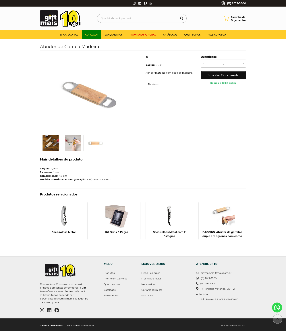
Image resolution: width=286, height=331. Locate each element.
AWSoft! (242, 325)
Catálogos (170, 34)
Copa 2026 (91, 34)
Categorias (70, 34)
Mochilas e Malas (151, 278)
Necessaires (148, 284)
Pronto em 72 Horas (143, 34)
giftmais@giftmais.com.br (216, 272)
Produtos (109, 272)
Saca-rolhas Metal (64, 232)
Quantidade (209, 56)
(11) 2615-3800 (236, 3)
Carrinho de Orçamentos (238, 18)
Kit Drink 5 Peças (116, 232)
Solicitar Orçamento (223, 75)
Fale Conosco (217, 34)
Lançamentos (114, 34)
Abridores (153, 84)
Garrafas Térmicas (151, 289)
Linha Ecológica (150, 272)
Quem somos (192, 34)
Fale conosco (111, 295)
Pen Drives (147, 295)
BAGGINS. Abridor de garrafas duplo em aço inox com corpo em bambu (222, 236)
